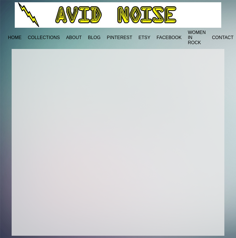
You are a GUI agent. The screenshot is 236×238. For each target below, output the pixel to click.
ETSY (144, 37)
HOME (15, 37)
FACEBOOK (169, 37)
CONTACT (222, 37)
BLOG (94, 37)
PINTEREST (119, 37)
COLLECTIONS (44, 37)
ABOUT (74, 37)
